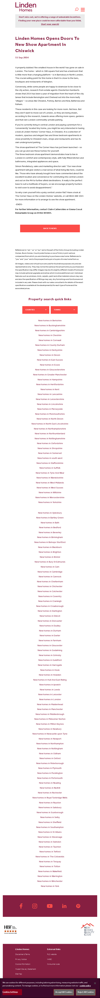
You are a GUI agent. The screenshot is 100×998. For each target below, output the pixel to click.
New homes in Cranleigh (50, 601)
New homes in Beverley (50, 533)
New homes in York (50, 886)
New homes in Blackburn (50, 547)
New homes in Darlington (50, 611)
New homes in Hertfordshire (50, 385)
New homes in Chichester (50, 587)
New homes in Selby (50, 818)
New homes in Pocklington (50, 773)
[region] (50, 988)
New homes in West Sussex (50, 488)
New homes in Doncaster (50, 621)
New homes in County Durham (50, 345)
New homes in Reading (50, 783)
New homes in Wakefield (50, 872)
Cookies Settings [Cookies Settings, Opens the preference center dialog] (10, 992)
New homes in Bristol (50, 557)
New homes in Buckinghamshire (49, 326)
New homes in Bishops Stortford (50, 543)
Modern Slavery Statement (25, 969)
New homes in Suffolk (49, 468)
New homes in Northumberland (50, 434)
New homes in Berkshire (50, 321)
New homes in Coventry (49, 597)
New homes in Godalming (50, 651)
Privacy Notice (21, 960)
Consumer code (53, 964)
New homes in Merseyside (50, 409)
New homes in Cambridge (50, 572)
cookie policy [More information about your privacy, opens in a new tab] (85, 986)
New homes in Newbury (50, 729)
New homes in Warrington (50, 876)
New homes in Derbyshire (49, 350)
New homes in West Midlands (50, 483)
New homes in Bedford (50, 528)
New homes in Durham (50, 631)
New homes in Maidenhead (50, 705)
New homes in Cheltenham (50, 582)
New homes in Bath (50, 523)
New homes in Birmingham (50, 538)
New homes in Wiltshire (50, 493)
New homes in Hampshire (50, 380)
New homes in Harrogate (50, 665)
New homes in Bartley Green (50, 518)
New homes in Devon (50, 355)
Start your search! (50, 24)
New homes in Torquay (50, 862)
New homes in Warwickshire (50, 478)
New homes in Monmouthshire (50, 414)
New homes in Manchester (50, 710)
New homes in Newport (50, 739)
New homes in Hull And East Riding (50, 680)
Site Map (18, 974)
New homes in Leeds (50, 690)
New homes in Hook (50, 670)
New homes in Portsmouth (50, 778)
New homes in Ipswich (50, 685)
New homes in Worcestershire (49, 498)
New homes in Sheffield (50, 823)
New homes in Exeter (50, 636)
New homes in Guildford (50, 660)
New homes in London (50, 700)
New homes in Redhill (50, 788)
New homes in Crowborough (50, 606)
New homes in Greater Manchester (50, 375)
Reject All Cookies (86, 992)
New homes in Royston (50, 803)
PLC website (51, 955)
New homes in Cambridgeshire (50, 331)
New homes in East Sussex (50, 360)
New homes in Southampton (50, 828)
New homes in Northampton (50, 744)
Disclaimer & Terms (22, 955)
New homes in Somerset (50, 453)
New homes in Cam (50, 567)
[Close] (95, 983)
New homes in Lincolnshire (50, 404)
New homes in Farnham (50, 641)
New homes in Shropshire (50, 449)
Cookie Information (22, 964)
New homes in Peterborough (50, 764)
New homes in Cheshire (50, 336)
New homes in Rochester (50, 793)
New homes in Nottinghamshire (50, 439)
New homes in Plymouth (50, 768)
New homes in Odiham (50, 754)
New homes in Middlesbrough (50, 714)
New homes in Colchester (50, 592)
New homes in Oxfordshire (50, 444)
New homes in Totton (50, 867)
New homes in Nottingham (50, 749)
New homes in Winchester (50, 881)
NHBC (49, 960)
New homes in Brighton (50, 552)
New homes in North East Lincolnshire (50, 424)
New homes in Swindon (50, 842)
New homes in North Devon (50, 419)
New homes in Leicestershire (50, 399)
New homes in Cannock (50, 577)
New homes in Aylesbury (50, 513)
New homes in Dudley (50, 626)
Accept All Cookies (63, 992)
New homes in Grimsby (50, 656)
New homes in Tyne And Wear (50, 473)
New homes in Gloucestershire (50, 370)
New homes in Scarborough (50, 813)
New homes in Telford (50, 852)
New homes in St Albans (50, 832)
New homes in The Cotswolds (50, 857)
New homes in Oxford (50, 759)
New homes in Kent (50, 390)
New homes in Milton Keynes (50, 724)
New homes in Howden (50, 675)
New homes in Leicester (50, 695)
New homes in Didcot (50, 616)
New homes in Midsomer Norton (50, 719)
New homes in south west (49, 458)
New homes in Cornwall (50, 341)
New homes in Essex (50, 365)
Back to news (50, 229)
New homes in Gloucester (49, 646)
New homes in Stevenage (50, 837)
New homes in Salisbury (50, 808)
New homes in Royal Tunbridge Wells (49, 798)
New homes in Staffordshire (50, 463)
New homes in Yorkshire (49, 503)
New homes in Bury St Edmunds (50, 562)
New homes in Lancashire (50, 395)
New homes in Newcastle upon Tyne (49, 734)
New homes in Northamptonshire (50, 429)
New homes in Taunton (50, 847)
